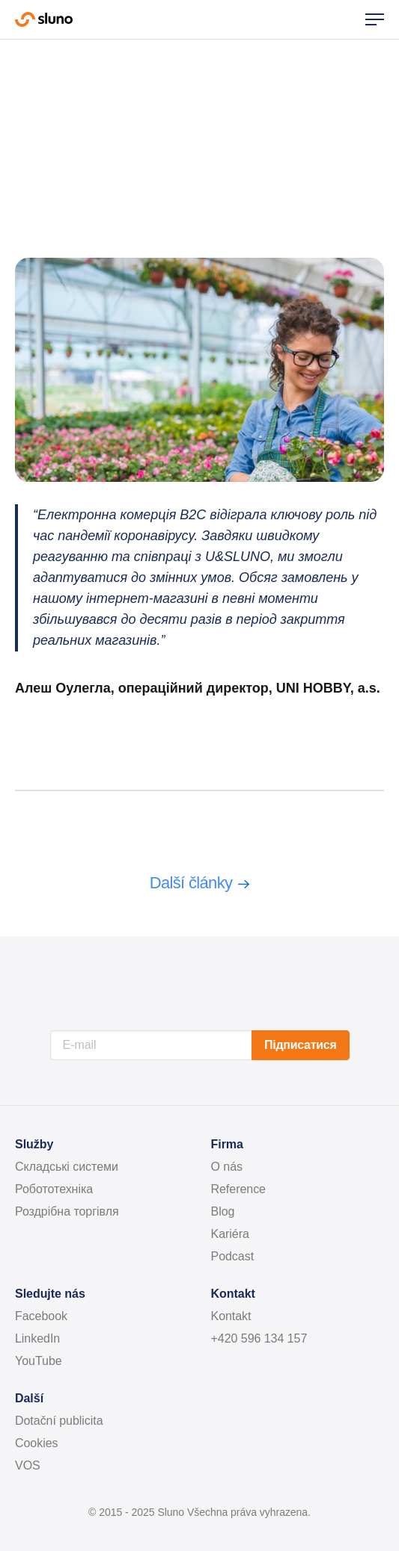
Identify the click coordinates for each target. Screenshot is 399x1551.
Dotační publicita (59, 1420)
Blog (223, 1211)
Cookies (36, 1443)
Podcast (233, 1256)
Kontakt (231, 1316)
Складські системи (66, 1166)
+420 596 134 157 (259, 1338)
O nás (227, 1166)
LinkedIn (37, 1338)
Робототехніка (54, 1189)
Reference (238, 1189)
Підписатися (300, 1044)
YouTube (38, 1361)
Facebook (41, 1316)
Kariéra (230, 1234)
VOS (27, 1465)
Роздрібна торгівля (67, 1211)
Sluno (44, 19)
